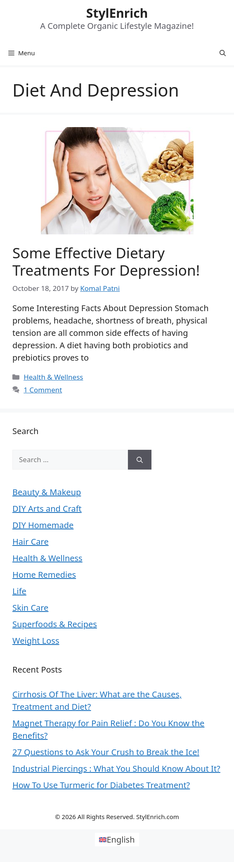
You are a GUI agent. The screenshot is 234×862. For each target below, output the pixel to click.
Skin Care (30, 607)
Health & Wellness (53, 377)
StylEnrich (117, 13)
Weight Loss (35, 640)
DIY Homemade (42, 525)
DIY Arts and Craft (47, 508)
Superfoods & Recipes (54, 624)
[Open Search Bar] (222, 52)
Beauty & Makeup (46, 492)
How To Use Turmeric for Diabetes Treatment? (101, 785)
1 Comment (43, 389)
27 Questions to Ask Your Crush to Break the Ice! (105, 752)
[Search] (139, 460)
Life (19, 591)
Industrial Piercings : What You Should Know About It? (116, 768)
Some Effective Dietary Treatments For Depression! (106, 261)
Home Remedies (44, 574)
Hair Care (30, 541)
